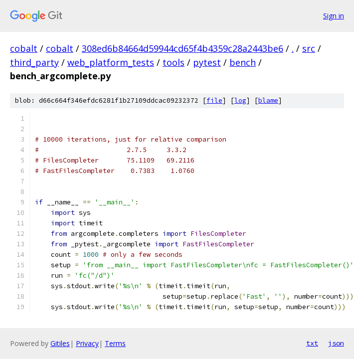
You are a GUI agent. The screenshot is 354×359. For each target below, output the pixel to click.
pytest (207, 62)
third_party (34, 62)
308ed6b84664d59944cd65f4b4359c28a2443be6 (182, 48)
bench (242, 62)
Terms (115, 343)
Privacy (87, 343)
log (240, 100)
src (308, 48)
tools (173, 62)
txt (312, 343)
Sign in (333, 15)
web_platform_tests (110, 62)
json (336, 343)
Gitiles (60, 343)
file (214, 100)
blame (268, 100)
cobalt (23, 48)
